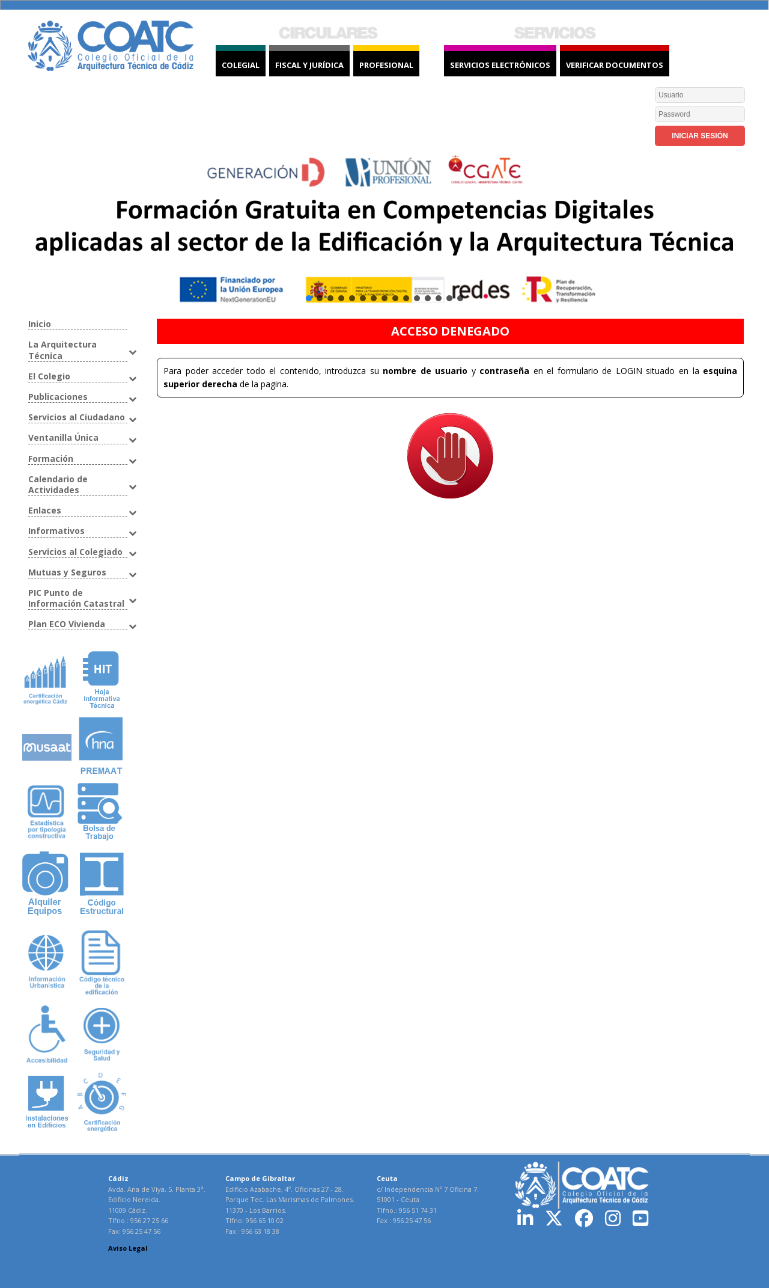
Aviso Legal (128, 1248)
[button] (384, 233)
